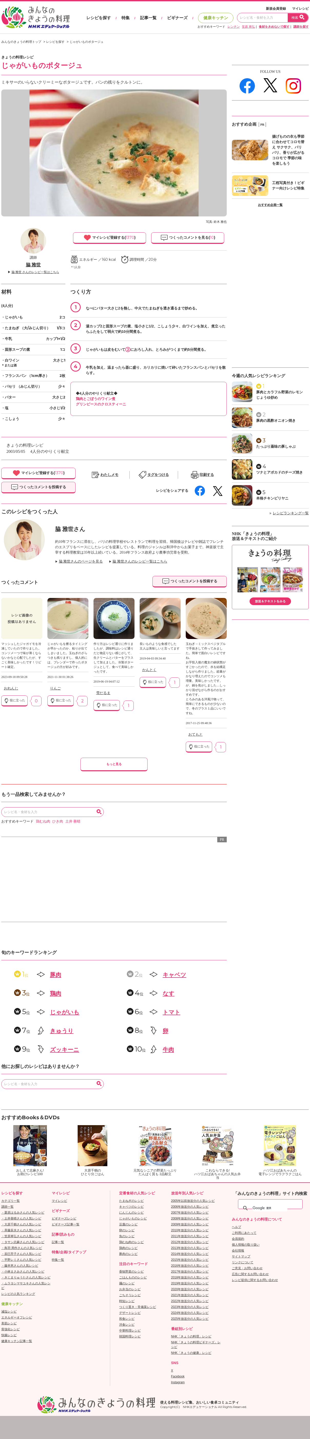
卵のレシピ (127, 1230)
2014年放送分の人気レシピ (190, 1254)
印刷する (207, 475)
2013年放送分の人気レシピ (190, 1248)
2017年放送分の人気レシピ (190, 1271)
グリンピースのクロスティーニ (101, 404)
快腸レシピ (9, 1335)
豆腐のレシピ (128, 1224)
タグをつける (158, 475)
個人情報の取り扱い (246, 1244)
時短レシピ (127, 1301)
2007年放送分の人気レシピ (190, 1212)
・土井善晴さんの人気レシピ (21, 1218)
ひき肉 (57, 821)
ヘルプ (236, 1227)
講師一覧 (7, 1206)
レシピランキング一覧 (291, 513)
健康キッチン (215, 18)
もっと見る (114, 764)
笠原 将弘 (248, 26)
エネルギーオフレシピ (16, 1317)
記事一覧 (148, 18)
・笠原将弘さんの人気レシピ (21, 1236)
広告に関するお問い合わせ (250, 1274)
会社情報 (238, 1250)
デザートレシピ (130, 1313)
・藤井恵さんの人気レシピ (19, 1265)
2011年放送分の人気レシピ (190, 1236)
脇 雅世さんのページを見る (81, 561)
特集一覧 (58, 1260)
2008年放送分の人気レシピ (190, 1218)
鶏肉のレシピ (128, 1248)
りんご (55, 688)
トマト (171, 1012)
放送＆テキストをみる (270, 601)
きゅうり (62, 1031)
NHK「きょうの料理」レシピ (191, 1336)
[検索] (270, 1208)
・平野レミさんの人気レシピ (21, 1260)
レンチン (234, 26)
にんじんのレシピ (131, 1212)
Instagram (178, 1382)
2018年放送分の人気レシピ (190, 1277)
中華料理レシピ (130, 1330)
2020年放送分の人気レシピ (190, 1289)
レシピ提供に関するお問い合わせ (255, 1280)
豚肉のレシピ (128, 1254)
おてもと (195, 734)
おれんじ (11, 688)
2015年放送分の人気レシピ (190, 1260)
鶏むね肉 (43, 821)
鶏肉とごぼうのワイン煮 (95, 399)
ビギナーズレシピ (64, 1218)
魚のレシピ (127, 1236)
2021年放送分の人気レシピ (190, 1295)
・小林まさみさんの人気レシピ (22, 1271)
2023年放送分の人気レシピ (190, 1307)
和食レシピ (127, 1319)
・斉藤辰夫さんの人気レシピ (21, 1230)
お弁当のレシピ (130, 1289)
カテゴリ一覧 (10, 1201)
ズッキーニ (64, 1049)
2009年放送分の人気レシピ (190, 1224)
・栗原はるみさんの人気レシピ (22, 1212)
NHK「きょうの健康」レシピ (191, 1353)
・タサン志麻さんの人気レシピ (22, 1242)
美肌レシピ (9, 1323)
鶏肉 (55, 993)
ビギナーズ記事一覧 (65, 1224)
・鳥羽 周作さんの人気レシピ (21, 1248)
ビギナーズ (177, 18)
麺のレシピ (127, 1283)
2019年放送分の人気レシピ (190, 1283)
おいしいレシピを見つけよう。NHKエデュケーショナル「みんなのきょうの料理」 (35, 17)
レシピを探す (98, 18)
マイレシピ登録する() (110, 238)
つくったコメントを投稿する (38, 487)
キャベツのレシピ (131, 1206)
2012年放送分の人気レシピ (190, 1242)
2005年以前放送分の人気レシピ (193, 1201)
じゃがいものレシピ (133, 1218)
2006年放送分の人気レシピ (190, 1206)
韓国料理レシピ (130, 1336)
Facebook (178, 1376)
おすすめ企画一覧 (270, 205)
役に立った (14, 700)
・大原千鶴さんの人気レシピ (21, 1224)
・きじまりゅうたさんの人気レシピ (25, 1277)
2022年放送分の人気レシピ (190, 1301)
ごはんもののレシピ (133, 1277)
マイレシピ (300, 9)
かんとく (149, 670)
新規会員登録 (276, 9)
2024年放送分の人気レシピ (190, 1313)
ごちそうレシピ (130, 1295)
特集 (125, 18)
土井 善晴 (73, 821)
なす (168, 993)
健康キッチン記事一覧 (16, 1341)
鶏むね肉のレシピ (131, 1242)
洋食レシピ (127, 1324)
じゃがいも (64, 1012)
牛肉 (168, 1049)
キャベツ (174, 975)
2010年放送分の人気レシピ (190, 1230)
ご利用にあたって (244, 1233)
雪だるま (103, 693)
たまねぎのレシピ (131, 1201)
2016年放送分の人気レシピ (190, 1265)
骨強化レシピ (10, 1329)
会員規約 (238, 1239)
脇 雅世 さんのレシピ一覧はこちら (35, 272)
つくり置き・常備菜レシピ (137, 1307)
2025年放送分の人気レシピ (190, 1319)
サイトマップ (241, 1256)
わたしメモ (109, 475)
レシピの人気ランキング (18, 1294)
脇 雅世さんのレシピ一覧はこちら (139, 561)
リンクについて (242, 1262)
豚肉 (55, 975)
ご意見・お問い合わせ (247, 1268)
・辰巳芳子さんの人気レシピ (21, 1254)
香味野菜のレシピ (131, 1271)
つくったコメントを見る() (187, 238)
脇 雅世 (33, 264)
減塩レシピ (9, 1311)
